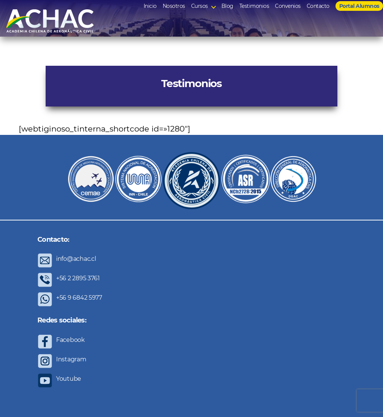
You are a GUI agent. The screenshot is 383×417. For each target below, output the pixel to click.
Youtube (68, 378)
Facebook (70, 339)
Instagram (71, 359)
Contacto (318, 6)
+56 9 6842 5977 (79, 297)
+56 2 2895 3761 (78, 278)
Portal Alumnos (359, 6)
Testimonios (254, 6)
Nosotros (174, 6)
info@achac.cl (76, 258)
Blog (227, 6)
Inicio (150, 6)
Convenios (288, 6)
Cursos (199, 6)
